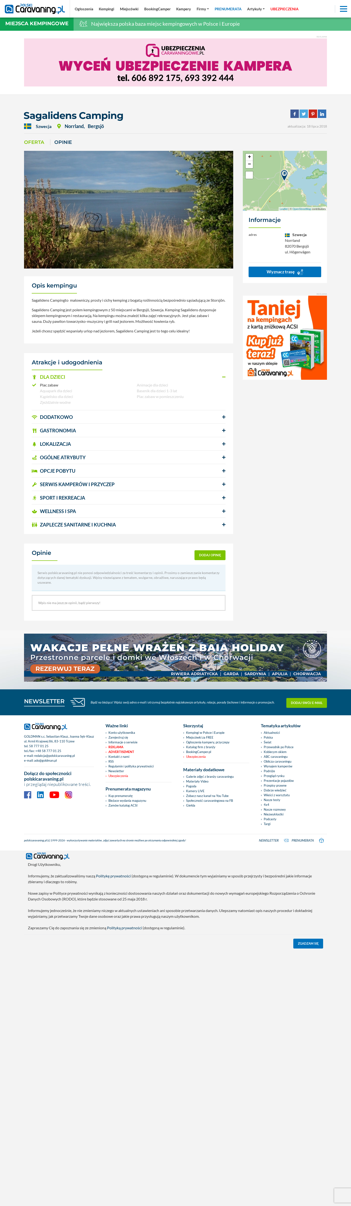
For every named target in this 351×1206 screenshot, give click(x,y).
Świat (267, 742)
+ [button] (249, 157)
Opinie (63, 142)
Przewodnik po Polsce (279, 747)
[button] (128, 377)
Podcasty (270, 819)
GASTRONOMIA (54, 430)
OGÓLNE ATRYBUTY (59, 457)
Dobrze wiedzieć (275, 790)
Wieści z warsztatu (277, 795)
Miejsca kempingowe (37, 23)
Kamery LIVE (195, 791)
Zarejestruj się (118, 737)
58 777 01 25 (39, 746)
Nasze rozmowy (275, 809)
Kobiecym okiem (275, 752)
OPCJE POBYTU (53, 471)
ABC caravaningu (276, 757)
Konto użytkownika (121, 733)
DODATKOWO (52, 417)
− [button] (249, 164)
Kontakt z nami (118, 757)
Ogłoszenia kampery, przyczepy (208, 742)
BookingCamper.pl (198, 752)
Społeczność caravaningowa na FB (209, 800)
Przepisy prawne (275, 785)
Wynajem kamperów (278, 766)
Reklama (115, 747)
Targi (267, 824)
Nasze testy (272, 800)
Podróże (269, 771)
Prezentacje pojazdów (279, 781)
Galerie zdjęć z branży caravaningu (210, 776)
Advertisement (121, 752)
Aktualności (272, 733)
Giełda (190, 805)
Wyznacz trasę (285, 272)
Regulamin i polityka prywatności (131, 766)
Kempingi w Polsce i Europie (205, 733)
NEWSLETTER (44, 701)
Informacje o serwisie (123, 742)
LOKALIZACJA (51, 444)
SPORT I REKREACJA (58, 498)
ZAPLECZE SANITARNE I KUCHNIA (74, 524)
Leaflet (284, 209)
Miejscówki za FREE (199, 737)
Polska (268, 737)
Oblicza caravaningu (277, 761)
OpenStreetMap (302, 209)
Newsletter (116, 771)
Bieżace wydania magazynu (127, 800)
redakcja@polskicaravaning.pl (54, 756)
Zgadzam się (308, 943)
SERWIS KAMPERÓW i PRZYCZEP (73, 484)
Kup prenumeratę (120, 796)
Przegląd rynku (274, 776)
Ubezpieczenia (118, 776)
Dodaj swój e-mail (307, 702)
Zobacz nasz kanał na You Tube (207, 796)
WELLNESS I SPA (54, 511)
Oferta (34, 142)
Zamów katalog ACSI (123, 805)
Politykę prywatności (113, 876)
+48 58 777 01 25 (48, 751)
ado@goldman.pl (45, 760)
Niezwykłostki (273, 814)
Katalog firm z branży (200, 747)
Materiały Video (197, 781)
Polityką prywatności (124, 927)
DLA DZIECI (48, 377)
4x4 (266, 805)
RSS (111, 761)
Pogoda (191, 786)
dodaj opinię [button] (210, 555)
